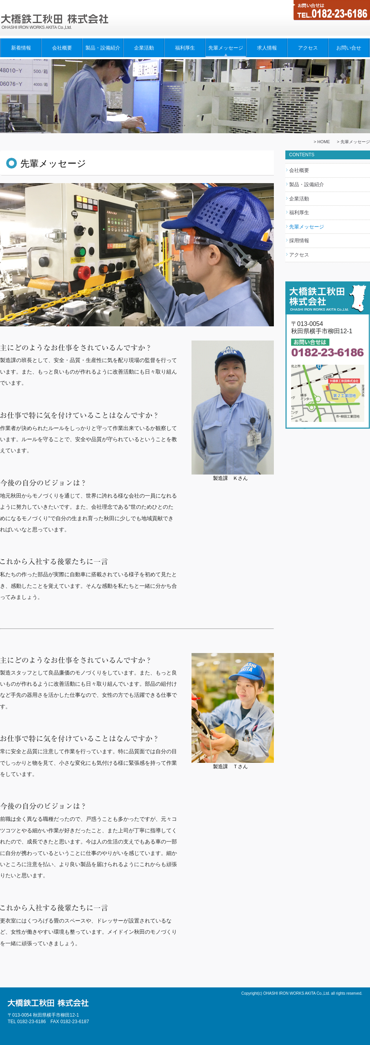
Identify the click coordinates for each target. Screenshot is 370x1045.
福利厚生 (185, 48)
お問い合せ (348, 48)
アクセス (308, 48)
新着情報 (21, 48)
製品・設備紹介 (102, 48)
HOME (323, 141)
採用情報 (299, 240)
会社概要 (62, 48)
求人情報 (267, 48)
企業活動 (144, 48)
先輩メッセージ (225, 48)
